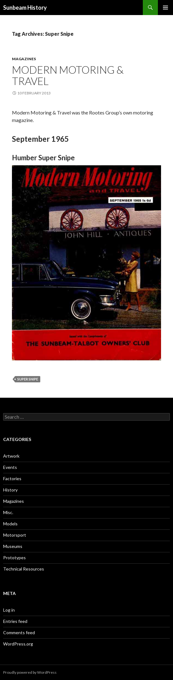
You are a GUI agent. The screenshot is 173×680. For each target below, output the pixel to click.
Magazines (24, 58)
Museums (12, 546)
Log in (9, 610)
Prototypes (14, 557)
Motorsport (14, 535)
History (10, 489)
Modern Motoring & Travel (68, 75)
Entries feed (15, 621)
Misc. (8, 512)
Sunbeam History (25, 7)
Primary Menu (165, 7)
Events (10, 467)
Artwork (11, 456)
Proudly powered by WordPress (30, 672)
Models (10, 523)
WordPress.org (18, 643)
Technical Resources (23, 568)
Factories (12, 478)
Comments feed (19, 632)
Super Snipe (27, 379)
